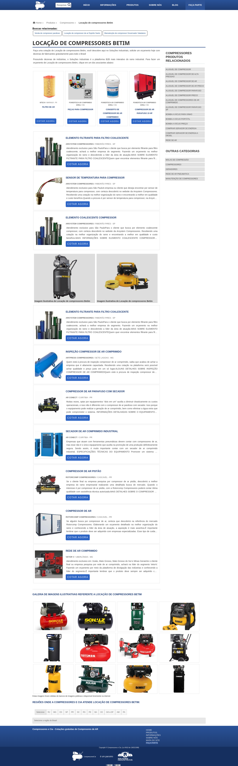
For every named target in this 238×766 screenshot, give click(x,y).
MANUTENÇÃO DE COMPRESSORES (182, 179)
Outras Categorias (182, 151)
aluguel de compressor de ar (181, 81)
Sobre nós (155, 5)
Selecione (40, 712)
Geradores (171, 169)
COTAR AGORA (46, 121)
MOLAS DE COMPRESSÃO (177, 160)
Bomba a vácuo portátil (178, 119)
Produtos (132, 5)
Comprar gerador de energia (181, 128)
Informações (108, 5)
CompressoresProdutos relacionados (179, 56)
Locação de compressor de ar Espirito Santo (82, 33)
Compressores (173, 165)
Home (149, 730)
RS (84, 712)
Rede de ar (171, 140)
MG (54, 712)
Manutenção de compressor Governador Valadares (125, 33)
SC (78, 712)
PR (72, 712)
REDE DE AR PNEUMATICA (177, 174)
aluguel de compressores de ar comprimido (182, 101)
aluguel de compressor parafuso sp (183, 108)
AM (118, 712)
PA (124, 712)
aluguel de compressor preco (182, 95)
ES (61, 712)
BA (96, 712)
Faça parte (195, 5)
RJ (49, 712)
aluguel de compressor (178, 69)
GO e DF (109, 712)
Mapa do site (153, 740)
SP (66, 712)
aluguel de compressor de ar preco (185, 86)
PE (90, 712)
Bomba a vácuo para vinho (179, 114)
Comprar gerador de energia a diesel (182, 134)
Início (86, 5)
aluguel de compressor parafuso (183, 91)
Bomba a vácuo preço (177, 124)
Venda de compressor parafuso (47, 33)
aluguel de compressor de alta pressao (182, 75)
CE (101, 712)
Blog (175, 5)
